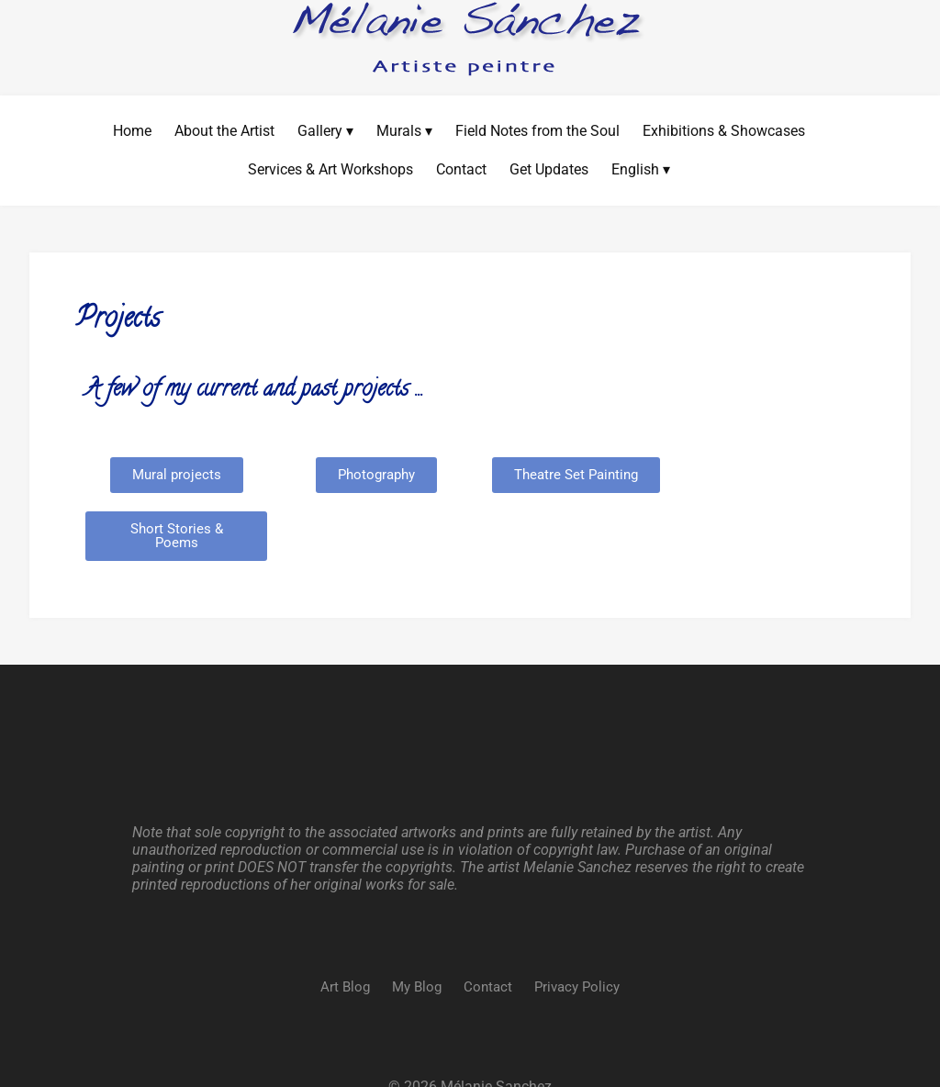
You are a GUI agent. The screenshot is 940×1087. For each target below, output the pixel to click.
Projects (118, 320)
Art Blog (345, 932)
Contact (488, 932)
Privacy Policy (577, 932)
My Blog (417, 932)
